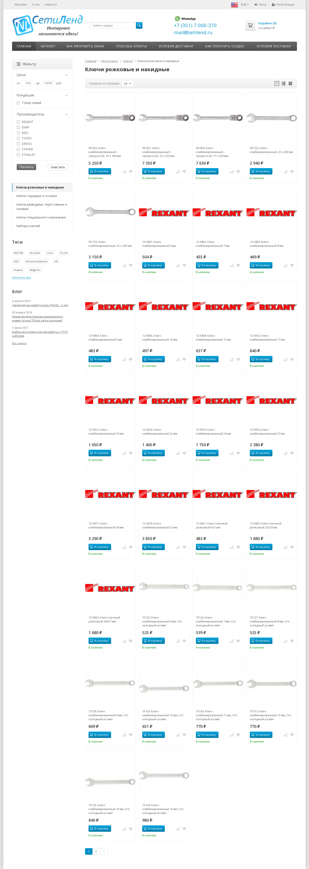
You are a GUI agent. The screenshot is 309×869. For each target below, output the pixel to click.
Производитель (42, 114)
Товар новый (29, 103)
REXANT (25, 122)
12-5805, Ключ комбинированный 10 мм (159, 337)
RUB (245, 4)
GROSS (24, 144)
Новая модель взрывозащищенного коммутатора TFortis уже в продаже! (37, 318)
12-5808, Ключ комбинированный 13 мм (213, 337)
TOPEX (24, 138)
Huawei (18, 270)
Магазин (21, 4)
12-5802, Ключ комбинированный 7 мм (212, 244)
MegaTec (35, 270)
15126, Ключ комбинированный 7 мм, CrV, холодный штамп (216, 621)
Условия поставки (274, 46)
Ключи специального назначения (41, 217)
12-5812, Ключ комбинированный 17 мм (267, 337)
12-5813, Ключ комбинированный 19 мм (106, 431)
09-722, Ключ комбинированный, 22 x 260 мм (271, 150)
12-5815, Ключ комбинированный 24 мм (213, 431)
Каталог (48, 46)
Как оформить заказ (85, 46)
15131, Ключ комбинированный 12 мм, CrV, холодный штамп (270, 715)
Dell (16, 261)
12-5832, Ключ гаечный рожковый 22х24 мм (265, 525)
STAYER (25, 149)
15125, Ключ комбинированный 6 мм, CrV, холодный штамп (162, 621)
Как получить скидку (225, 46)
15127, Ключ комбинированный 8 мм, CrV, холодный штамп (270, 621)
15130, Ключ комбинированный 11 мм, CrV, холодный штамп (217, 715)
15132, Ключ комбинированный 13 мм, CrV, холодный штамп (109, 809)
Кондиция (42, 95)
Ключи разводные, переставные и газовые (41, 206)
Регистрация (283, 4)
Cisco (50, 252)
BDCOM (18, 252)
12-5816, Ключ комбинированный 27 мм (267, 431)
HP (56, 261)
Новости (51, 4)
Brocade (35, 252)
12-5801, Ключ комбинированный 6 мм (159, 244)
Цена (42, 75)
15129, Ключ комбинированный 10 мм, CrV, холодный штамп (163, 715)
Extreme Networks (37, 261)
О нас (36, 4)
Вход (260, 4)
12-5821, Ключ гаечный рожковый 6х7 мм (211, 525)
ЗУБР (23, 127)
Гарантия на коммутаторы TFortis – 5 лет (40, 305)
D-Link (63, 252)
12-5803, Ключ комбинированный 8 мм (266, 244)
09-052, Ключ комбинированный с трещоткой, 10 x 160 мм (105, 152)
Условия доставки (176, 46)
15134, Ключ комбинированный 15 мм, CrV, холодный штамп (163, 809)
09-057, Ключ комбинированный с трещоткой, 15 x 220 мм (158, 152)
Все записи (19, 343)
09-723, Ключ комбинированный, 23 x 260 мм (110, 244)
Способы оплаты (131, 46)
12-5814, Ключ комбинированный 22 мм (159, 431)
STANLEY (26, 155)
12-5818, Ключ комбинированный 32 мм (159, 525)
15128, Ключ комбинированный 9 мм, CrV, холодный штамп (109, 715)
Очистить (58, 167)
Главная (24, 46)
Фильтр (26, 64)
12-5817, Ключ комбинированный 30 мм (106, 525)
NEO (22, 133)
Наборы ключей (28, 226)
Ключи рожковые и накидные (40, 187)
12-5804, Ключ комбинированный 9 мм (105, 337)
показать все (21, 277)
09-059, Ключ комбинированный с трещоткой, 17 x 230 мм (212, 152)
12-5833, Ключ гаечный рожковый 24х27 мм (104, 619)
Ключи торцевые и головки (36, 196)
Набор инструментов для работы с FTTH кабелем (40, 334)
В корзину (99, 171)
